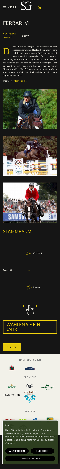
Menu (9, 7)
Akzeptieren (17, 451)
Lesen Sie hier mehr (30, 458)
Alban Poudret (21, 80)
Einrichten (43, 451)
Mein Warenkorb (39, 7)
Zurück (12, 347)
